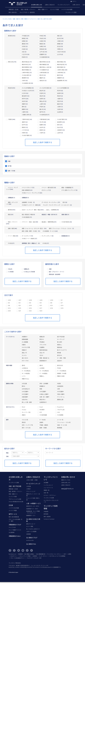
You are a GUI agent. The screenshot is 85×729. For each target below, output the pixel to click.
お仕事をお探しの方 (36, 4)
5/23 (41, 311)
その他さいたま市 (27, 90)
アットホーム (60, 397)
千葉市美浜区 (43, 119)
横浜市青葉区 (25, 70)
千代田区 (24, 35)
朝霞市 (24, 109)
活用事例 (28, 534)
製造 (9, 214)
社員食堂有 (60, 386)
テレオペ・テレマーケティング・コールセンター (56, 205)
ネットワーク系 (26, 412)
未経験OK (24, 336)
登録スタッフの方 (65, 480)
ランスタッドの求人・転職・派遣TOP (11, 19)
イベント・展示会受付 (48, 187)
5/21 (20, 311)
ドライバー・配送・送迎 (28, 222)
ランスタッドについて (64, 4)
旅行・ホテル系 (26, 427)
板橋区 (59, 43)
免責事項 (20, 554)
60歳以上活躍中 (44, 394)
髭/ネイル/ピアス (62, 350)
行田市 (41, 93)
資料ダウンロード (30, 524)
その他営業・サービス (49, 231)
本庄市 (24, 101)
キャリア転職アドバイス (15, 530)
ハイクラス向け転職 (66, 9)
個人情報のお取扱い (29, 554)
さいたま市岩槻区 (62, 88)
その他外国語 (43, 415)
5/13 (62, 305)
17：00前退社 (43, 373)
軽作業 (10, 209)
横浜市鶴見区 (43, 64)
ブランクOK (43, 344)
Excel (41, 407)
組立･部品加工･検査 (27, 214)
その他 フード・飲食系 (28, 238)
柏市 (58, 124)
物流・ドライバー (13, 222)
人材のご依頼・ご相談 (31, 480)
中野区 (59, 49)
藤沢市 (59, 75)
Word (23, 407)
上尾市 (41, 104)
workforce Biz (30, 540)
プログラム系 (60, 409)
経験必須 (42, 336)
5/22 (30, 311)
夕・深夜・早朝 (61, 358)
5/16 (30, 308)
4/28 (30, 300)
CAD (58, 412)
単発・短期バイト (43, 9)
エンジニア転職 (13, 510)
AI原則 (69, 554)
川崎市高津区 (43, 72)
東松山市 (42, 101)
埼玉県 (10, 88)
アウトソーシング (30, 491)
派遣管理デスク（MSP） (32, 508)
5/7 (62, 303)
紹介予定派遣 (60, 336)
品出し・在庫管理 (51, 209)
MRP (65, 554)
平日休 (59, 368)
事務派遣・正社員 (13, 9)
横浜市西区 (60, 62)
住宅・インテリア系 (27, 425)
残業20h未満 (60, 376)
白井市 (41, 127)
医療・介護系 (43, 427)
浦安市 (24, 122)
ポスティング (45, 190)
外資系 (59, 383)
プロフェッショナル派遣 (15, 499)
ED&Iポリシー (14, 556)
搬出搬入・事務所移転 (48, 222)
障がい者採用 (47, 516)
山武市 (59, 132)
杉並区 (24, 49)
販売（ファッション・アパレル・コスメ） (60, 228)
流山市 (59, 127)
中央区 (41, 35)
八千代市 (24, 130)
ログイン (74, 1)
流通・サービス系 (62, 425)
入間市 (59, 106)
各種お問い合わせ (68, 477)
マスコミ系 (25, 419)
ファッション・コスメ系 (63, 422)
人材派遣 (28, 486)
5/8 (9, 305)
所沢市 (59, 90)
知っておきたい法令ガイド (33, 529)
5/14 (9, 308)
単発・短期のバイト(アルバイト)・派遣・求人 (32, 19)
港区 (58, 35)
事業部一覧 (46, 490)
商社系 (24, 422)
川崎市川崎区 (60, 70)
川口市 (24, 93)
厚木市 (41, 75)
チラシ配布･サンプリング (68, 190)
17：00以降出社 (61, 370)
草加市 (59, 96)
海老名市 (42, 80)
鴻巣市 (24, 104)
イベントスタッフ (27, 187)
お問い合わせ (76, 4)
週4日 (41, 365)
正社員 (11, 505)
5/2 (9, 303)
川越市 (59, 98)
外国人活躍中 (60, 394)
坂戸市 (41, 112)
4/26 (9, 300)
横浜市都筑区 (25, 67)
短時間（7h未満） (62, 373)
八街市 (41, 132)
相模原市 (59, 78)
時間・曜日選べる (44, 358)
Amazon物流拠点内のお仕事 (16, 501)
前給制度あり (43, 360)
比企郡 (59, 112)
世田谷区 (42, 49)
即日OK (42, 339)
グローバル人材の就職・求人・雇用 (15, 520)
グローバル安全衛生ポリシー (17, 558)
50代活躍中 (25, 394)
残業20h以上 (25, 378)
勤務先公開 (60, 399)
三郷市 (24, 112)
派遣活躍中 (25, 397)
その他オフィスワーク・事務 (30, 205)
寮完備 (59, 352)
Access (24, 409)
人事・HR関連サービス (33, 503)
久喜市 (59, 109)
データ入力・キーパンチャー (49, 202)
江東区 (59, 41)
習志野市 (59, 122)
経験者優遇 (25, 339)
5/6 (51, 303)
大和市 (24, 80)
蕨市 (23, 106)
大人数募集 (25, 342)
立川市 (59, 54)
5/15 (20, 308)
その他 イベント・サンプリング (30, 193)
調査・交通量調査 (66, 187)
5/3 (19, 303)
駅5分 (23, 386)
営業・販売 (11, 228)
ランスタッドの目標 (49, 497)
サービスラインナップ (33, 483)
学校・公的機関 (44, 383)
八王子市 (24, 54)
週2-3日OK (25, 358)
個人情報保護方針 (40, 554)
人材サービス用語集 (31, 531)
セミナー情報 (29, 526)
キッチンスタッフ (46, 236)
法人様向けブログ (31, 537)
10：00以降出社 (44, 370)
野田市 (24, 127)
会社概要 (46, 482)
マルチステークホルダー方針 (34, 558)
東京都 (10, 35)
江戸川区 (42, 51)
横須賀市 (24, 78)
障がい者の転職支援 (14, 517)
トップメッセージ (48, 485)
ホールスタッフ (26, 236)
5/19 (62, 308)
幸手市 (24, 98)
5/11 (41, 305)
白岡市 (41, 98)
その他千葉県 (25, 135)
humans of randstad (49, 519)
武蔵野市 (42, 54)
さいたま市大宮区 (44, 88)
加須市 (59, 93)
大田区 (41, 41)
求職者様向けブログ (15, 524)
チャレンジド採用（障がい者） (33, 499)
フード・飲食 (11, 236)
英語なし (59, 344)
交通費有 (42, 347)
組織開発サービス (30, 515)
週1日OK (59, 355)
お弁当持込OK (26, 389)
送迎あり (59, 360)
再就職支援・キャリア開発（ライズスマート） (33, 512)
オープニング (60, 339)
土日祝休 (42, 368)
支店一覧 (46, 492)
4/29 (41, 300)
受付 (64, 202)
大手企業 (24, 383)
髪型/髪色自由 (43, 350)
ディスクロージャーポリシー (54, 554)
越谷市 (59, 104)
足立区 (59, 46)
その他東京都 (43, 57)
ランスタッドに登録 (70, 12)
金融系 (41, 422)
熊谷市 (41, 90)
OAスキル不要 (26, 347)
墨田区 (24, 43)
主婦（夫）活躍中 (44, 397)
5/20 (9, 311)
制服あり (24, 350)
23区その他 (60, 51)
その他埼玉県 (43, 114)
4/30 (51, 300)
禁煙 (41, 389)
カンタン (24, 355)
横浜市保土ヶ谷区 (44, 67)
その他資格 (60, 415)
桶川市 (41, 109)
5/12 (51, 305)
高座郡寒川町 (60, 80)
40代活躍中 (60, 391)
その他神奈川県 (26, 83)
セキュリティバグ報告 (25, 556)
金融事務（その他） (27, 202)
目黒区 (24, 41)
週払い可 (24, 352)
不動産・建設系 (44, 425)
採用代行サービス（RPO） (33, 506)
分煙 (58, 389)
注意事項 (34, 556)
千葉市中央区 (25, 119)
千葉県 (10, 119)
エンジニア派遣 (54, 9)
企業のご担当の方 (50, 4)
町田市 (24, 57)
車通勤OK (42, 386)
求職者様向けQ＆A (14, 536)
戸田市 (41, 106)
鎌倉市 (41, 78)
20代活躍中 (25, 391)
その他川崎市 (25, 75)
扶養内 (24, 344)
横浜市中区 (25, 64)
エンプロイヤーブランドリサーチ (51, 501)
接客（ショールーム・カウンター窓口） (33, 228)
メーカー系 (60, 419)
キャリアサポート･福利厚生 (27, 12)
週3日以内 (60, 365)
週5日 (23, 365)
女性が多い (25, 399)
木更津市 (59, 130)
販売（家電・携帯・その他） (30, 231)
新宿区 (24, 38)
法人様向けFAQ (31, 544)
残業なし (42, 376)
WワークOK (25, 360)
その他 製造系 (26, 217)
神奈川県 (10, 62)
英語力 (24, 415)
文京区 (24, 46)
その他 (10, 243)
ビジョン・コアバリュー (50, 495)
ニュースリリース (48, 487)
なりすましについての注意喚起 (57, 556)
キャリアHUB (12, 527)
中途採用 (46, 511)
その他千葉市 (60, 119)
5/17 (41, 308)
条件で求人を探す (48, 19)
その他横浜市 (43, 70)
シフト (24, 376)
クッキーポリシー (43, 556)
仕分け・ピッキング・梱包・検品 (31, 209)
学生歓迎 (42, 342)
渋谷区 (41, 38)
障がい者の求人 (13, 12)
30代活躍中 (43, 391)
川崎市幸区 (60, 72)
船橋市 (41, 124)
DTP (41, 412)
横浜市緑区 (60, 67)
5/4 (30, 303)
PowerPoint (60, 407)
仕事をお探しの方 (65, 482)
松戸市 (24, 124)
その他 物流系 (65, 222)
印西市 (24, 132)
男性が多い (43, 399)
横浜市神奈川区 (44, 62)
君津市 (41, 130)
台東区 (41, 46)
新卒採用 (46, 514)
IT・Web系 (43, 419)
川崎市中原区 (25, 72)
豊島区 (41, 43)
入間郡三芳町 (25, 114)
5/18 (51, 308)
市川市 (41, 122)
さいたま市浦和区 (27, 88)
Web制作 (42, 409)
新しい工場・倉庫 (27, 402)
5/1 (62, 300)
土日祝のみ (25, 368)
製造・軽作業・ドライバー (28, 9)
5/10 (30, 305)
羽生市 (59, 101)
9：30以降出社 (26, 370)
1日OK (41, 355)
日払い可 (42, 352)
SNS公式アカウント (67, 489)
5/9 (20, 305)
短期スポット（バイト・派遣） (33, 494)
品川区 (59, 38)
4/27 (20, 300)
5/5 (41, 303)
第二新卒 (59, 342)
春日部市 (24, 96)
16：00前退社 (26, 373)
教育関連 (59, 427)
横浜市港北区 (25, 62)
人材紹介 (28, 489)
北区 (23, 51)
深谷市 (41, 96)
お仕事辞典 (11, 532)
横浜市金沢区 (60, 64)
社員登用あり (43, 402)
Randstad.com (12, 554)
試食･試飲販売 (26, 190)
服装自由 (59, 347)
